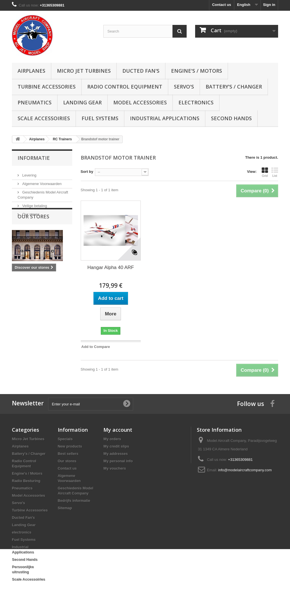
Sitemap (65, 508)
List (274, 172)
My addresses (115, 453)
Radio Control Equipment (124, 86)
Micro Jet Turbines (84, 70)
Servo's (184, 86)
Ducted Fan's (140, 70)
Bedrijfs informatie (74, 500)
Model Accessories (140, 102)
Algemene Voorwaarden (41, 181)
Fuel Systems (100, 118)
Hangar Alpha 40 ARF (111, 267)
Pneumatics (35, 102)
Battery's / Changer (234, 86)
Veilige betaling (34, 203)
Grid (265, 172)
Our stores (30, 212)
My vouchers (114, 468)
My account (117, 429)
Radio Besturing (26, 481)
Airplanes (31, 70)
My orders (112, 439)
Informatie (34, 157)
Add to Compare (95, 347)
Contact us (221, 5)
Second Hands (231, 118)
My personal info (118, 461)
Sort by (87, 171)
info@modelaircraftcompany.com (245, 470)
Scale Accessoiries (44, 118)
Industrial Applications (164, 118)
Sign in (269, 5)
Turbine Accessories (47, 86)
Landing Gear (82, 102)
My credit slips (116, 446)
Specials (65, 439)
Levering (28, 173)
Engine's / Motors (196, 70)
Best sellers (68, 453)
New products (70, 446)
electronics (196, 102)
